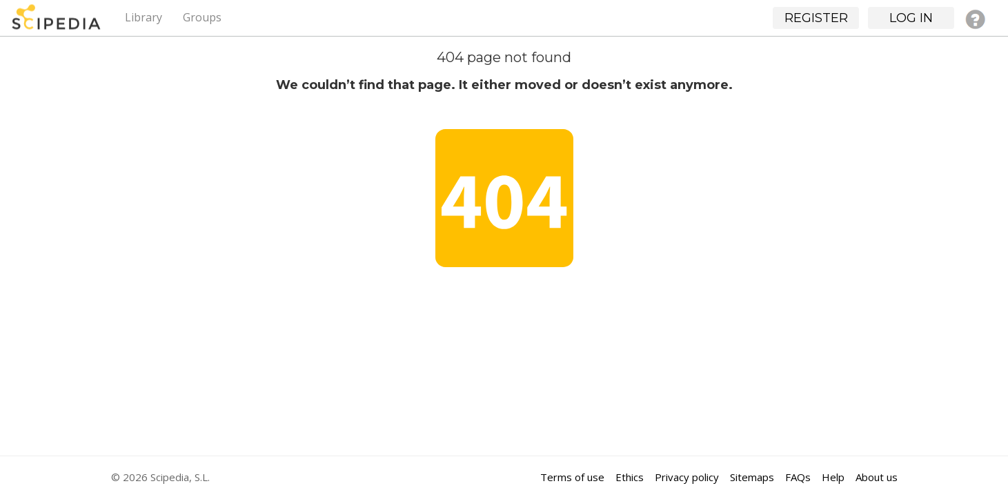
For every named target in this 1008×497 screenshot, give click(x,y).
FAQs (798, 477)
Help (833, 477)
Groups (202, 17)
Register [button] (816, 18)
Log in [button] (911, 18)
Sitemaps (752, 477)
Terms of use (572, 477)
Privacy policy (687, 477)
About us (877, 477)
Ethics (629, 477)
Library (143, 17)
